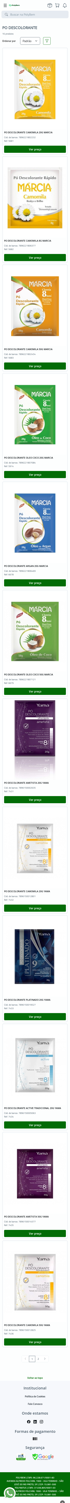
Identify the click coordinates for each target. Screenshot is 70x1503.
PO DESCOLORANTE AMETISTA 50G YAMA (26, 1216)
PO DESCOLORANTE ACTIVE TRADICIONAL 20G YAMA (32, 1108)
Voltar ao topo (35, 1378)
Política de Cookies (35, 1396)
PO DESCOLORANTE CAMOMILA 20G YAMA (27, 891)
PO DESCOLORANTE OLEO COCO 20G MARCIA (28, 457)
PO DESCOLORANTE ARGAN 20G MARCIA (26, 566)
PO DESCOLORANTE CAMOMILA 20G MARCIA (28, 132)
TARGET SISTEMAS (44, 1498)
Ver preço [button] (35, 149)
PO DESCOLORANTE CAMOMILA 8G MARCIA (27, 240)
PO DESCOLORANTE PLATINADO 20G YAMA (27, 999)
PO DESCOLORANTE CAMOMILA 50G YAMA (27, 1325)
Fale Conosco (35, 1404)
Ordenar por (9, 41)
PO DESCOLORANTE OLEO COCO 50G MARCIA (28, 674)
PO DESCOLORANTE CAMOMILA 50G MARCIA (28, 349)
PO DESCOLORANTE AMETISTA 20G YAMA (26, 782)
